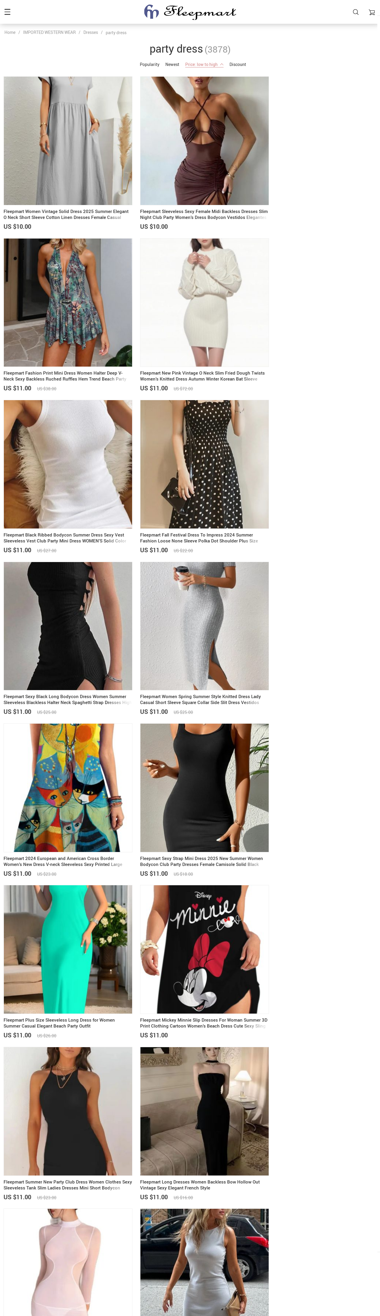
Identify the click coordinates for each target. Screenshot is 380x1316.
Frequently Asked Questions (315, 1220)
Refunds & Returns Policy (312, 1235)
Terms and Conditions (309, 1243)
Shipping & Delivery (181, 1235)
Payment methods (180, 1227)
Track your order (304, 1250)
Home (9, 32)
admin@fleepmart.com (26, 1220)
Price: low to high (204, 64)
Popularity (149, 64)
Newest (172, 64)
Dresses (90, 32)
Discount (237, 64)
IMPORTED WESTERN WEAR (49, 32)
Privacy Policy (302, 1227)
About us (171, 1220)
